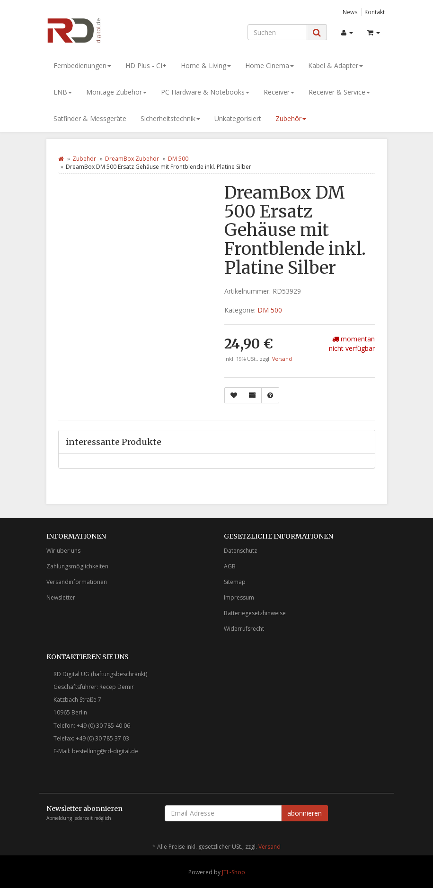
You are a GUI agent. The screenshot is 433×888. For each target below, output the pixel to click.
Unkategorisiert (237, 118)
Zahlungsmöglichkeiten (77, 566)
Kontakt (374, 12)
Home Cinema (269, 65)
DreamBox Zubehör (132, 159)
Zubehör (290, 118)
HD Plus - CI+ (146, 65)
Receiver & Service (339, 91)
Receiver (279, 91)
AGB (230, 566)
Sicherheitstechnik (170, 118)
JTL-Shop (233, 872)
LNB (62, 91)
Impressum (239, 597)
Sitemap (235, 582)
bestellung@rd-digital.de (105, 751)
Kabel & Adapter (335, 65)
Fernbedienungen (82, 65)
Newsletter (60, 597)
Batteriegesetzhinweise (255, 613)
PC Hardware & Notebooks (205, 91)
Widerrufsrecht (244, 629)
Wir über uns (63, 551)
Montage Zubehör (116, 91)
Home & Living (206, 65)
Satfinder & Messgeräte (89, 118)
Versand (282, 359)
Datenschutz (240, 551)
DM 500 (178, 159)
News (350, 12)
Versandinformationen (76, 582)
